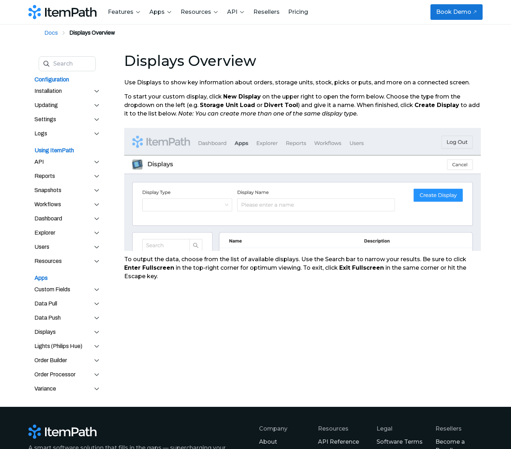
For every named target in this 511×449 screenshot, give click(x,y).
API (236, 12)
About (268, 441)
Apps (160, 12)
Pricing (298, 12)
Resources (200, 12)
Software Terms (400, 441)
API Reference (338, 441)
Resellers (266, 12)
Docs (51, 33)
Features (124, 12)
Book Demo (456, 12)
